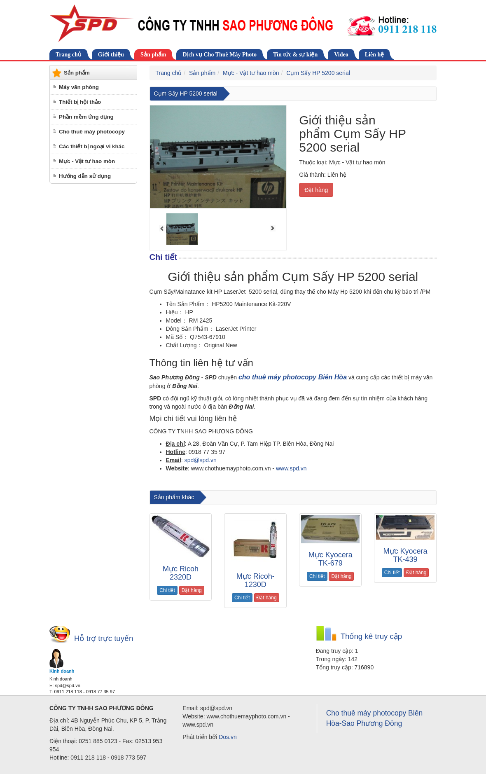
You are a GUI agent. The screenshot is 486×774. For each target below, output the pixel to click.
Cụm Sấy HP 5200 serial (318, 73)
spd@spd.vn (201, 460)
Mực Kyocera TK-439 (405, 555)
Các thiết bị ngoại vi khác (91, 146)
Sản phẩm (153, 54)
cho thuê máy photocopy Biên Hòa (292, 377)
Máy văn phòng (79, 87)
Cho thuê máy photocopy (92, 132)
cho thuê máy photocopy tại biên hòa (190, 483)
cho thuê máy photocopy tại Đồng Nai (272, 483)
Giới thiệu (111, 54)
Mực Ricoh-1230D (255, 580)
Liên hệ (374, 54)
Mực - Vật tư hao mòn (87, 161)
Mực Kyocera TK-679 (330, 559)
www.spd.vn (291, 468)
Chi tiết (167, 590)
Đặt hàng (316, 190)
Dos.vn (228, 737)
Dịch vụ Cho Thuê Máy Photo (219, 54)
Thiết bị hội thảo (80, 102)
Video (341, 54)
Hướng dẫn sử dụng (85, 176)
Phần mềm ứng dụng (86, 117)
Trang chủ (69, 54)
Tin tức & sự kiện (295, 54)
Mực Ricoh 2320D (181, 573)
